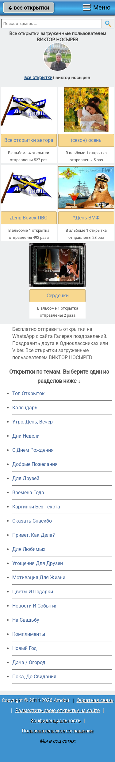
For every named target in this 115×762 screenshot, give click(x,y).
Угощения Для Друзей (37, 563)
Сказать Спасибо (32, 521)
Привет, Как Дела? (33, 535)
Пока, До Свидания (34, 677)
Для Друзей (25, 478)
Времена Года (28, 492)
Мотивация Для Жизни (38, 577)
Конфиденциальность (55, 721)
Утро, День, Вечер (32, 422)
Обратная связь (95, 700)
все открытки (28, 7)
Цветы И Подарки (32, 592)
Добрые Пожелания (35, 464)
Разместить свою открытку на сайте (57, 710)
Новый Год (24, 648)
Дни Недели (26, 436)
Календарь (24, 408)
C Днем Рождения (33, 450)
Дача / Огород (28, 662)
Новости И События (35, 606)
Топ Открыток (28, 393)
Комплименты (28, 634)
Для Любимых (28, 549)
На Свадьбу (25, 620)
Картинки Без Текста (36, 507)
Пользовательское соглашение (57, 731)
